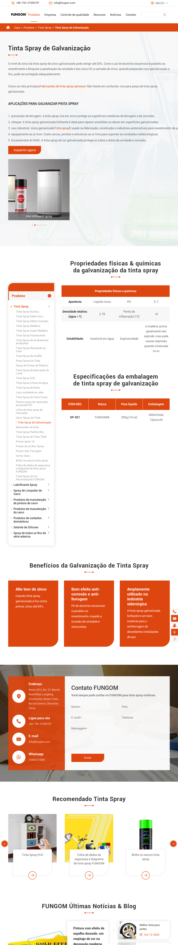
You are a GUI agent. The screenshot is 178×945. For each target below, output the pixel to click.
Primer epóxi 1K (25, 441)
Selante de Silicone (25, 527)
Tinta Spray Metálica (28, 326)
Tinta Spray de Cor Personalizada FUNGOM (30, 478)
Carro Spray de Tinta (28, 417)
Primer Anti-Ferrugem (29, 451)
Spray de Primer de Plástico (32, 365)
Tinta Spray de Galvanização (72, 27)
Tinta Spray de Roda (28, 387)
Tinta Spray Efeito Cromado (32, 321)
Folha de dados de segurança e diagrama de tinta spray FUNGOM (33, 468)
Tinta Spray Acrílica (27, 311)
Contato (131, 14)
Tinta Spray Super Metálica (32, 330)
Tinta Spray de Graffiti (29, 356)
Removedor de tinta (27, 427)
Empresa (50, 14)
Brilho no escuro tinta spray (32, 460)
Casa (17, 27)
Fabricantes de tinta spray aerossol (62, 86)
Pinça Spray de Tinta (28, 360)
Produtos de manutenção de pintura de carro (29, 501)
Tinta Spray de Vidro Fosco (32, 397)
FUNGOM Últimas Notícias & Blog (89, 907)
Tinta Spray (45, 27)
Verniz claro (23, 455)
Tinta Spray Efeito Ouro (29, 316)
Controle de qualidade (75, 14)
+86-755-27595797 (27, 2)
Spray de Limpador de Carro (27, 492)
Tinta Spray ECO (25, 378)
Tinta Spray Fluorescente (30, 335)
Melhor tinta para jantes (151, 927)
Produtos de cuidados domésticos (27, 519)
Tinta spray (61, 128)
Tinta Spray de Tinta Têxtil (31, 436)
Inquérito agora (25, 150)
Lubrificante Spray (25, 484)
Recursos (99, 14)
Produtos (34, 14)
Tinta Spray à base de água (32, 383)
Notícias (115, 14)
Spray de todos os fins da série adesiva (29, 534)
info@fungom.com (64, 2)
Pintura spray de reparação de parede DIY (32, 403)
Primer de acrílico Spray (30, 446)
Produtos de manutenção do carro (29, 510)
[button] (34, 225)
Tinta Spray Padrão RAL (30, 432)
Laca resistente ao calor (30, 392)
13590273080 (35, 759)
